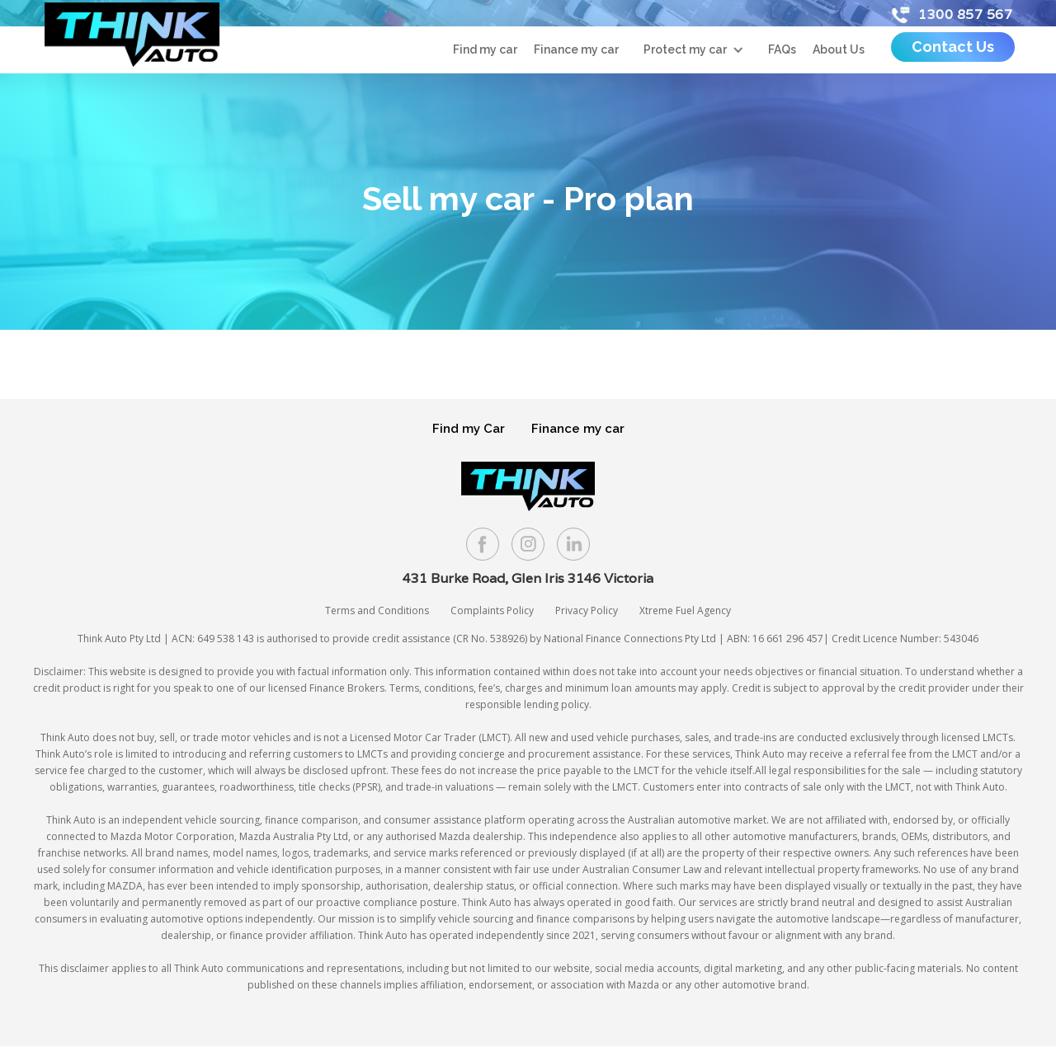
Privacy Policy (586, 610)
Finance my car (576, 49)
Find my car (485, 49)
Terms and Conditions (377, 610)
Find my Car (468, 428)
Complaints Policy (492, 610)
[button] (693, 49)
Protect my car (685, 49)
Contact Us (953, 46)
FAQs (782, 49)
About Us (839, 49)
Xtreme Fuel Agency (685, 610)
